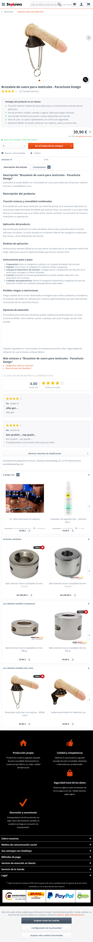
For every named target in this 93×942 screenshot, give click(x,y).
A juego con (11, 474)
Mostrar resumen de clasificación (58, 453)
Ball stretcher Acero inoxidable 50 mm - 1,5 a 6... (25, 585)
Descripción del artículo (15, 167)
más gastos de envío (83, 136)
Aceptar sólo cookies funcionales (46, 935)
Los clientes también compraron (19, 603)
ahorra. (61, 914)
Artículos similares (12, 539)
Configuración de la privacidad (46, 928)
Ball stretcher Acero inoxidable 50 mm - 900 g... (68, 649)
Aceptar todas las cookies (46, 920)
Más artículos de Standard (17, 368)
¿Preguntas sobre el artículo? (18, 365)
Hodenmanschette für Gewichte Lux (68, 712)
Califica (35, 153)
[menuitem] (4, 4)
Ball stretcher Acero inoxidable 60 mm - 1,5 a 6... (68, 585)
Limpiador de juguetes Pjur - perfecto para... (68, 520)
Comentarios (42, 167)
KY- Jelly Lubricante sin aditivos (25, 519)
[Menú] (4, 4)
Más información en (75, 914)
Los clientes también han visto (18, 668)
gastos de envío (46, 883)
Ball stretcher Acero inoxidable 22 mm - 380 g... (25, 649)
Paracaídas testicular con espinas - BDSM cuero (25, 714)
